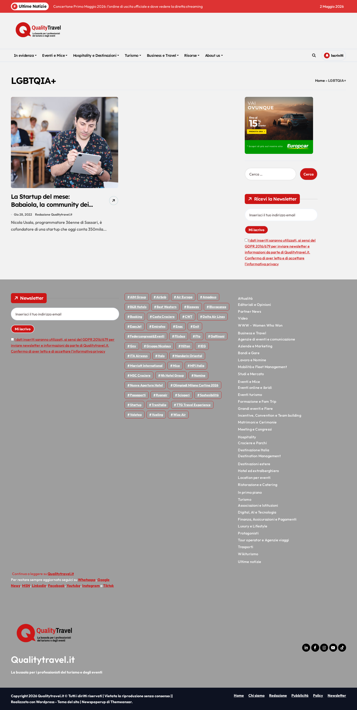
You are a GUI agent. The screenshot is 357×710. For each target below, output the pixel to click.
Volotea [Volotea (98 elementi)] (136, 415)
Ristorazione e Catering (257, 484)
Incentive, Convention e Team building (269, 415)
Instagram (91, 585)
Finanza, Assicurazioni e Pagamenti (267, 519)
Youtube (73, 585)
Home (320, 80)
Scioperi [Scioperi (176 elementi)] (184, 395)
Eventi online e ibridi (255, 387)
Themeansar (121, 702)
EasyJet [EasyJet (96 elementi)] (136, 326)
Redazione (278, 695)
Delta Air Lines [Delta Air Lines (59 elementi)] (214, 317)
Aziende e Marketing (255, 346)
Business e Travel (163, 55)
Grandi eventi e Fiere (255, 408)
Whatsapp (87, 579)
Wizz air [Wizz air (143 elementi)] (179, 415)
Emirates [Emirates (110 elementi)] (158, 326)
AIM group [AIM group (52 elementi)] (138, 297)
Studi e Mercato (251, 374)
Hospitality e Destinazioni (96, 55)
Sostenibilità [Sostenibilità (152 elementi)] (209, 395)
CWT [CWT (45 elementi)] (188, 317)
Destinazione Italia (253, 450)
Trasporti (245, 547)
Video (243, 318)
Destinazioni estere (254, 464)
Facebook (56, 585)
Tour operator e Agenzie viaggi (263, 540)
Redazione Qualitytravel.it (53, 215)
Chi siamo (256, 695)
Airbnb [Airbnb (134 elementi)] (161, 297)
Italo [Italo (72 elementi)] (161, 356)
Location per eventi (254, 477)
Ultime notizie (249, 561)
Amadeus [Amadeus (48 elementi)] (209, 297)
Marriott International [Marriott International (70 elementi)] (146, 366)
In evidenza (25, 55)
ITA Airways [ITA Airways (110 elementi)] (139, 356)
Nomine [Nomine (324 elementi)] (199, 375)
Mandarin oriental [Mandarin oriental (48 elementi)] (188, 356)
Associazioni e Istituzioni (258, 505)
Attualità (245, 298)
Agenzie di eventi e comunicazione (266, 339)
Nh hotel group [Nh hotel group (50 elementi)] (172, 375)
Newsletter (337, 695)
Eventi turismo (250, 394)
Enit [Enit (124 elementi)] (196, 326)
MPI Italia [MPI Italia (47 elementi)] (197, 366)
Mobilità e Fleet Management (262, 366)
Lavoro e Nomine (252, 360)
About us (214, 55)
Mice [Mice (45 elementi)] (176, 366)
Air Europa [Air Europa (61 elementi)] (184, 297)
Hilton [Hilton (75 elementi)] (185, 346)
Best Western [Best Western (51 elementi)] (166, 307)
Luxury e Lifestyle (252, 526)
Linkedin (39, 585)
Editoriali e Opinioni (254, 304)
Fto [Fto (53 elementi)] (197, 336)
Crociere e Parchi (252, 443)
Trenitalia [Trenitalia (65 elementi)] (159, 405)
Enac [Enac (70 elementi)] (179, 326)
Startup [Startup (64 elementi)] (135, 405)
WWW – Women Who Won (260, 325)
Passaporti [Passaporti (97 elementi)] (138, 395)
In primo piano (250, 492)
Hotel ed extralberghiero (258, 470)
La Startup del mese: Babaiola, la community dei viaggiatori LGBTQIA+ (51, 204)
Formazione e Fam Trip (257, 401)
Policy (318, 695)
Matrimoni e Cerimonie (257, 422)
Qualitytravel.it (43, 659)
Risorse (191, 55)
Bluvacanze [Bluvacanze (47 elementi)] (217, 307)
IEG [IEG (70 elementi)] (203, 346)
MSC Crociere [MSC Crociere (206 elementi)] (140, 375)
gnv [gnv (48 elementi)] (133, 346)
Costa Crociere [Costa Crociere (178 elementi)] (163, 317)
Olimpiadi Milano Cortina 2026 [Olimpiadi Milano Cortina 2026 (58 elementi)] (195, 385)
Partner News (249, 311)
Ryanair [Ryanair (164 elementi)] (161, 395)
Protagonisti (248, 533)
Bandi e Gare (248, 353)
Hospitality (247, 437)
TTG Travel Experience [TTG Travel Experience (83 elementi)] (193, 405)
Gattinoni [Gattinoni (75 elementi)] (217, 336)
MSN (26, 585)
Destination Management (259, 456)
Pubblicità (300, 695)
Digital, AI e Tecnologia (257, 512)
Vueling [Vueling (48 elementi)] (157, 415)
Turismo (133, 55)
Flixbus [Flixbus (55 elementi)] (180, 336)
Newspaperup (94, 702)
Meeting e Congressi (255, 429)
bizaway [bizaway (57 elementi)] (193, 307)
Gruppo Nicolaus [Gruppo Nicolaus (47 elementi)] (158, 346)
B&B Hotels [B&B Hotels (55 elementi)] (138, 307)
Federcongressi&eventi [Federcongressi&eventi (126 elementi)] (147, 336)
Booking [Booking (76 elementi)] (136, 317)
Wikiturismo (248, 554)
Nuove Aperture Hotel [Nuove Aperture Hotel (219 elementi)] (146, 385)
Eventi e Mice (54, 55)
